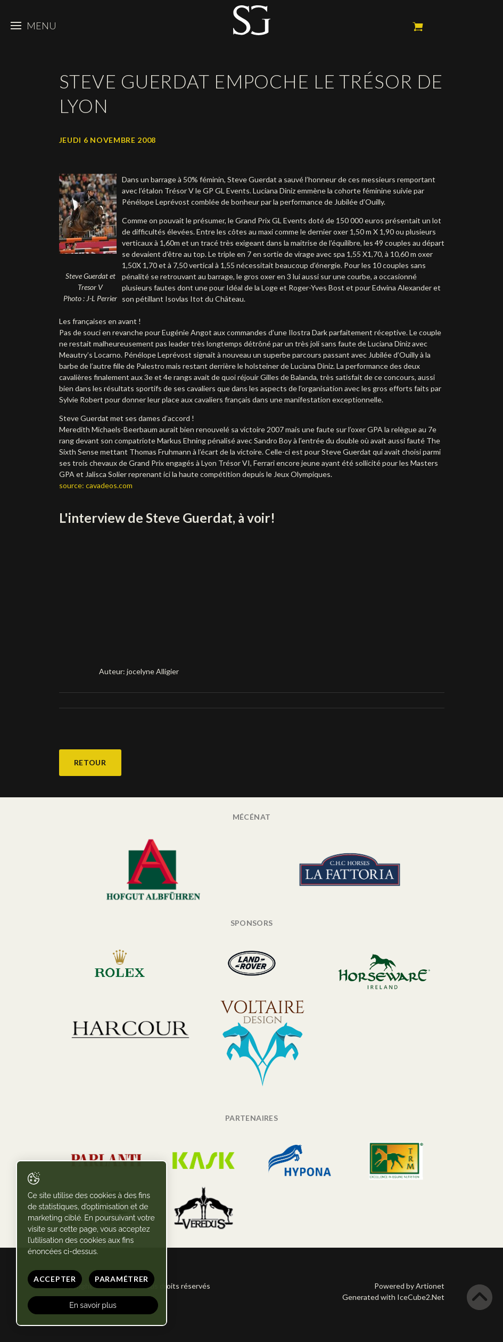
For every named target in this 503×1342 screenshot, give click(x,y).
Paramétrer (122, 1278)
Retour (90, 762)
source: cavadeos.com (96, 485)
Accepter (55, 1278)
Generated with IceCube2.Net (393, 1296)
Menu (33, 25)
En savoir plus (93, 1305)
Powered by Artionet (409, 1285)
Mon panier (418, 26)
